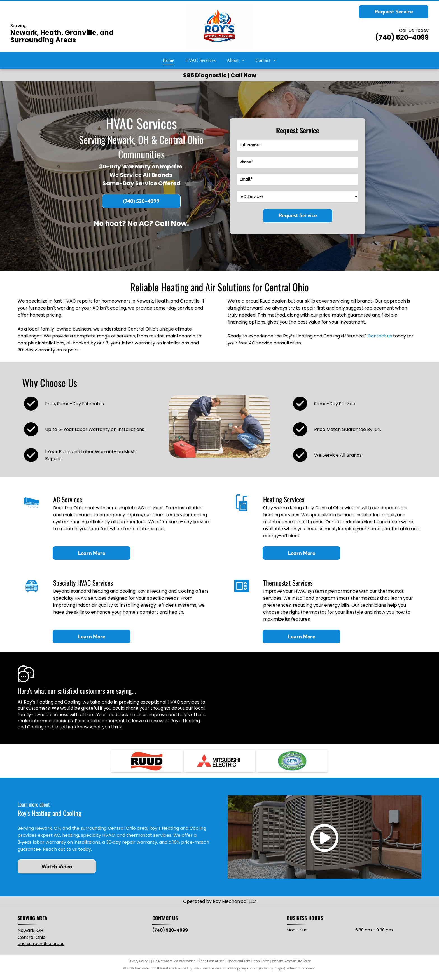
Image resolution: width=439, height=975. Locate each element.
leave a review (148, 721)
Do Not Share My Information (174, 961)
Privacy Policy (138, 961)
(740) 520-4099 (402, 37)
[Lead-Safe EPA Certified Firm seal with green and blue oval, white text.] (292, 761)
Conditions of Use (211, 961)
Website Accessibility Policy (291, 961)
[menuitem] (168, 60)
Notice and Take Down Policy (248, 961)
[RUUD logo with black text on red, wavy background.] (146, 761)
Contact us (380, 336)
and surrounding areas (41, 943)
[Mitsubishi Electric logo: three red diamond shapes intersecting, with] (219, 761)
